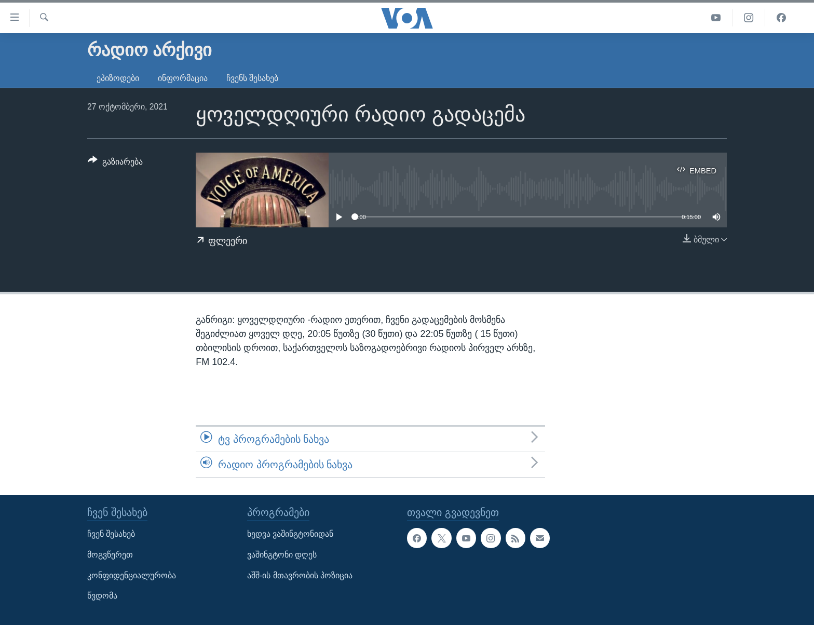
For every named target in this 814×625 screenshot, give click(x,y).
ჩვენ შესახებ (111, 534)
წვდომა (102, 596)
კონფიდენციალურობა (131, 575)
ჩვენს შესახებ (252, 78)
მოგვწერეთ (110, 554)
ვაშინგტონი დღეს (282, 554)
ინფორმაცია (183, 78)
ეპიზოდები (118, 78)
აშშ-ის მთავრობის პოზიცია (299, 575)
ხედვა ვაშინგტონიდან (290, 534)
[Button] (115, 163)
